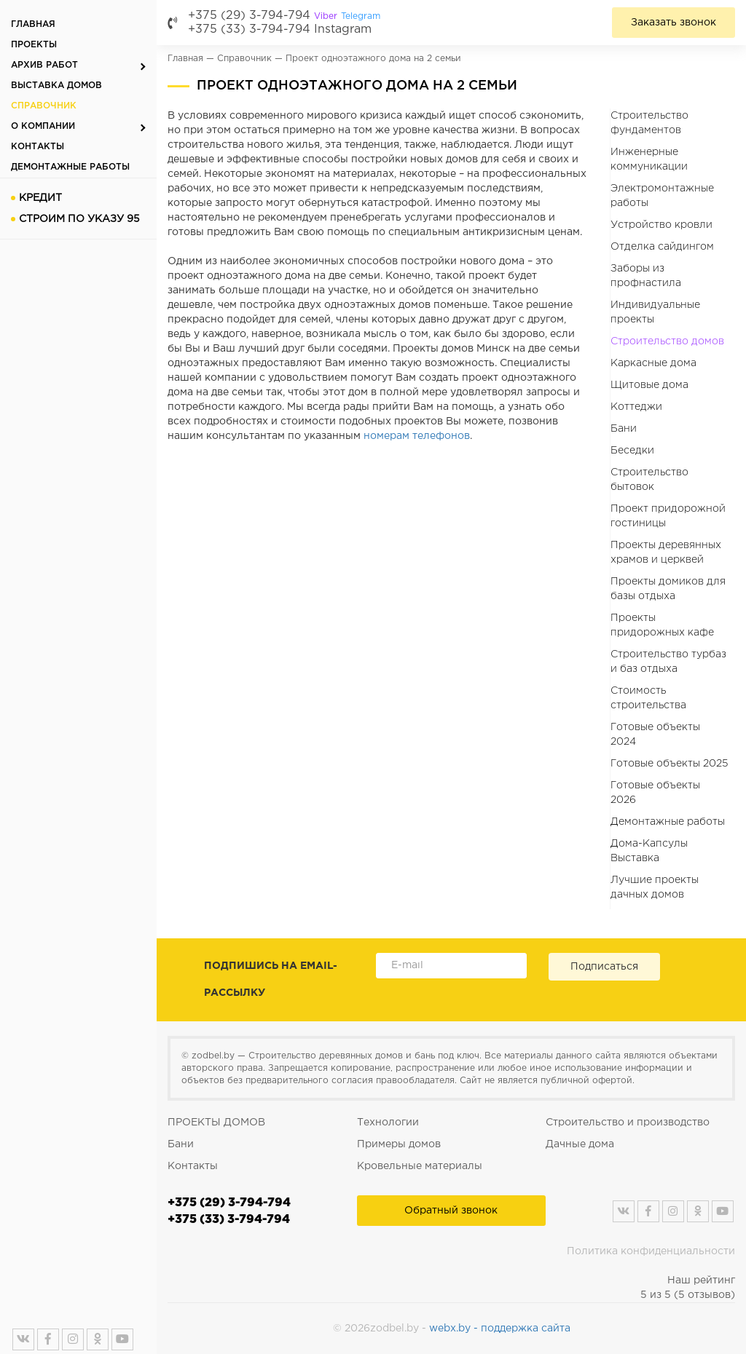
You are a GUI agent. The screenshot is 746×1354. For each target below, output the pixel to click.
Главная (33, 24)
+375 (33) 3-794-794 (249, 29)
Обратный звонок (451, 1210)
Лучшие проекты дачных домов (654, 887)
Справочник (43, 106)
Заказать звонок (673, 22)
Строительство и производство (628, 1122)
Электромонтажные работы (662, 195)
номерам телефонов (417, 436)
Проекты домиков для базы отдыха (668, 589)
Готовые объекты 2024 (655, 734)
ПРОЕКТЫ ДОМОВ (216, 1122)
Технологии (388, 1122)
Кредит (40, 198)
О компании (43, 126)
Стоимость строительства (648, 698)
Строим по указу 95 (79, 219)
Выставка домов (56, 86)
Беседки (632, 450)
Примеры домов (399, 1144)
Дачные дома (580, 1144)
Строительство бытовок (649, 479)
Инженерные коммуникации (649, 159)
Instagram (343, 29)
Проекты (34, 45)
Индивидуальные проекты (655, 312)
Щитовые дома (649, 385)
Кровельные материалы (419, 1166)
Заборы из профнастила (645, 276)
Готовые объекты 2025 (669, 763)
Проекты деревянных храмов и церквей (665, 552)
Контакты (37, 147)
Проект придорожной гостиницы (668, 516)
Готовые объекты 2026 (655, 792)
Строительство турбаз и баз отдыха (668, 661)
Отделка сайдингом (662, 246)
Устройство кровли (661, 225)
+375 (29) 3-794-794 (284, 15)
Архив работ (44, 65)
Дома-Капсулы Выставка (649, 851)
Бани (623, 428)
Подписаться (604, 966)
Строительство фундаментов (649, 123)
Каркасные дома (653, 363)
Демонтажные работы (70, 167)
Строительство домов (667, 341)
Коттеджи (636, 407)
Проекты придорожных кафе (662, 625)
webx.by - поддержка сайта (499, 1328)
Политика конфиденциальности (651, 1251)
